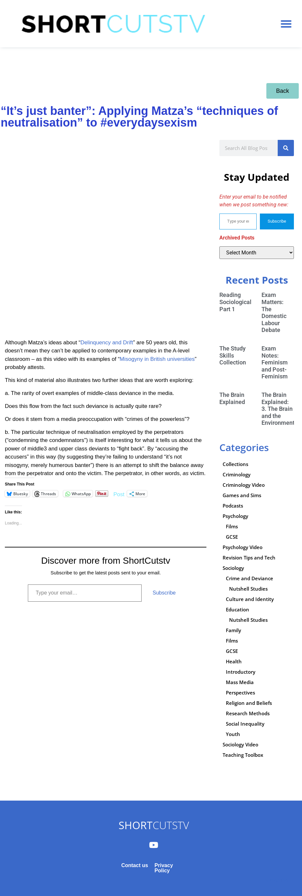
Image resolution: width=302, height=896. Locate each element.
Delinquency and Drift (106, 342)
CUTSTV (154, 825)
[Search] (286, 148)
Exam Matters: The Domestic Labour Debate (273, 312)
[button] (286, 23)
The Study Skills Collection (232, 355)
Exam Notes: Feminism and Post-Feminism (274, 362)
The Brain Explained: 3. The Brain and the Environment (278, 408)
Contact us (134, 865)
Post (118, 493)
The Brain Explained (232, 398)
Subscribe (164, 592)
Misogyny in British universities (157, 359)
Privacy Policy (164, 868)
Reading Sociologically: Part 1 (238, 301)
